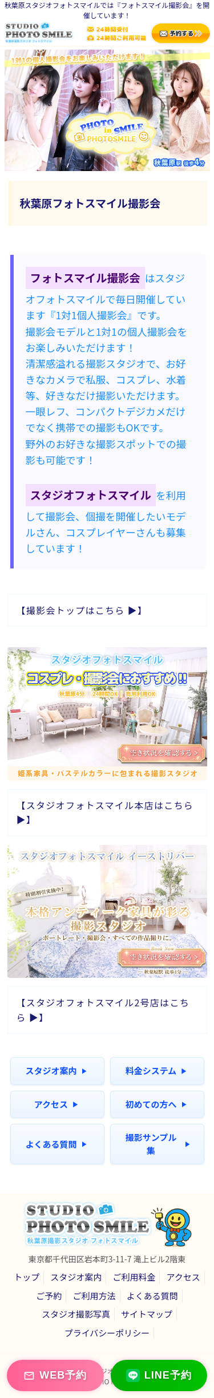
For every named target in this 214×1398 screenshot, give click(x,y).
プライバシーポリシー (107, 1333)
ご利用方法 (93, 1296)
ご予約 (49, 1296)
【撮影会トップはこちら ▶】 (82, 610)
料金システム (156, 1070)
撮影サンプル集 (158, 1143)
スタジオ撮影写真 (76, 1314)
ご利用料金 (133, 1277)
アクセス (56, 1104)
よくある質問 (55, 1144)
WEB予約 (55, 1375)
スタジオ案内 (55, 1070)
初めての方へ (155, 1104)
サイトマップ (146, 1314)
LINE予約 (159, 1376)
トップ (26, 1277)
